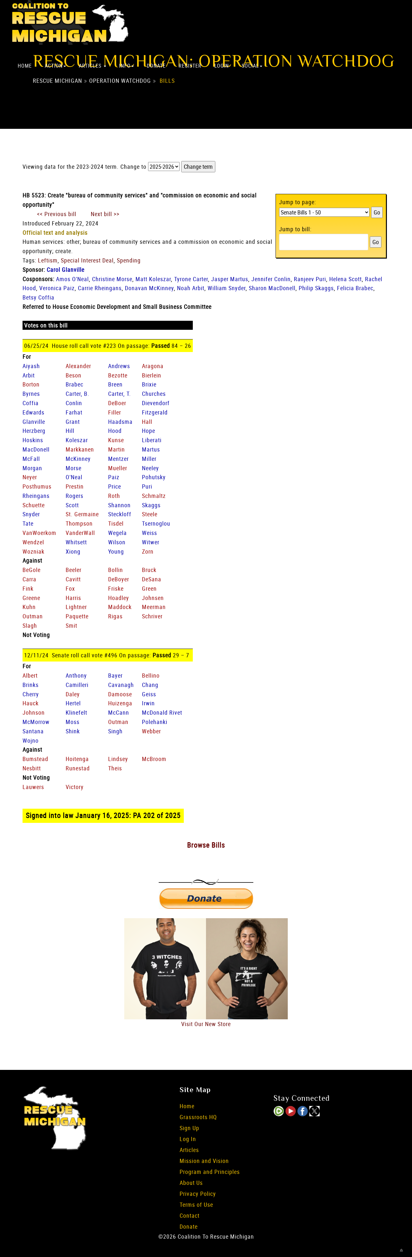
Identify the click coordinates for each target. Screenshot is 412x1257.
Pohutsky (154, 477)
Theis (115, 768)
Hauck (31, 703)
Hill (70, 430)
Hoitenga (77, 759)
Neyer (30, 477)
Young (116, 551)
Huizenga (120, 703)
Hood (115, 430)
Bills (167, 81)
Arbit (29, 375)
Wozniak (33, 551)
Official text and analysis (55, 232)
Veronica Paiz (57, 288)
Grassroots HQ (198, 1117)
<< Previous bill (56, 214)
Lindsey (118, 759)
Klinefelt (76, 712)
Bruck (149, 570)
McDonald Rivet (162, 712)
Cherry (31, 694)
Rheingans (36, 496)
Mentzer (118, 458)
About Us (191, 1182)
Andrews (119, 366)
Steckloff (119, 514)
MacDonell (36, 449)
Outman (33, 616)
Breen (115, 384)
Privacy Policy (198, 1193)
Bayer (115, 675)
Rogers (74, 496)
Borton (31, 384)
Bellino (151, 675)
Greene (31, 598)
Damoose (120, 694)
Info (126, 65)
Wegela (117, 533)
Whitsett (76, 542)
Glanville (34, 421)
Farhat (74, 412)
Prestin (75, 486)
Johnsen (153, 598)
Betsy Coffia (38, 297)
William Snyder (227, 288)
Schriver (152, 616)
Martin (116, 449)
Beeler (73, 570)
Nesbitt (32, 768)
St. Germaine (82, 514)
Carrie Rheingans (100, 288)
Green (149, 588)
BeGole (32, 570)
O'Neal (74, 477)
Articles (92, 65)
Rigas (115, 616)
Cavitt (73, 579)
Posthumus (37, 486)
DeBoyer (118, 579)
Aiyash (31, 366)
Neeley (150, 468)
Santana (33, 731)
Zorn (148, 551)
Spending (129, 260)
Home (25, 65)
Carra (29, 579)
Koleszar (77, 440)
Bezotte (117, 375)
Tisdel (116, 523)
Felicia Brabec (355, 288)
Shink (73, 731)
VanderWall (80, 533)
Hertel (73, 703)
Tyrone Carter (191, 279)
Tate (28, 523)
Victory (75, 787)
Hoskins (33, 440)
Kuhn (29, 607)
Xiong (73, 551)
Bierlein (151, 375)
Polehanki (154, 722)
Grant (73, 421)
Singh (115, 731)
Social (252, 65)
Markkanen (80, 449)
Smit (71, 625)
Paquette (77, 616)
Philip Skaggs (316, 288)
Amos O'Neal (72, 279)
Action (55, 65)
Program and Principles (210, 1172)
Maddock (120, 607)
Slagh (30, 625)
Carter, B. (77, 393)
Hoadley (118, 598)
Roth (114, 496)
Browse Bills (206, 845)
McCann (118, 712)
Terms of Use (196, 1204)
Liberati (152, 440)
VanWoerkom (39, 533)
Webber (151, 731)
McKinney (78, 458)
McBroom (154, 759)
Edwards (33, 412)
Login (221, 65)
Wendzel (33, 542)
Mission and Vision (204, 1161)
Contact (190, 1215)
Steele (149, 514)
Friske (116, 588)
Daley (73, 694)
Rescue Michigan (57, 81)
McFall (31, 458)
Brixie (149, 384)
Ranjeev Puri (310, 279)
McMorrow (36, 722)
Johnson (34, 712)
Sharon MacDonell (272, 288)
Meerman (154, 607)
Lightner (76, 607)
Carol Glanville (65, 269)
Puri (147, 486)
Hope (148, 430)
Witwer (150, 542)
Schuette (34, 505)
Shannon (119, 505)
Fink (28, 588)
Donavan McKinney (149, 288)
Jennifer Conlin (271, 279)
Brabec (74, 384)
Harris (73, 598)
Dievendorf (156, 403)
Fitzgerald (155, 412)
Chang (150, 685)
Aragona (153, 366)
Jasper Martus (229, 279)
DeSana (151, 579)
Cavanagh (121, 685)
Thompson (79, 523)
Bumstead (35, 759)
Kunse (116, 440)
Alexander (78, 366)
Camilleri (77, 685)
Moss (73, 722)
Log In (188, 1139)
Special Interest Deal (87, 260)
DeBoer (117, 403)
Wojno (31, 740)
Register (190, 65)
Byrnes (31, 393)
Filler (114, 412)
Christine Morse (112, 279)
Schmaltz (154, 496)
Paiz (113, 477)
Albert (30, 675)
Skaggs (151, 505)
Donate (156, 65)
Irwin (148, 703)
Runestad (78, 768)
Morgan (32, 468)
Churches (154, 393)
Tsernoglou (156, 523)
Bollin (115, 570)
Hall (147, 421)
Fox (70, 588)
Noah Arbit (190, 288)
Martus (151, 449)
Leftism (48, 260)
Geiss (149, 694)
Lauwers (33, 787)
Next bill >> (105, 214)
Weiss (149, 533)
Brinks (31, 685)
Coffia (31, 403)
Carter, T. (119, 393)
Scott (72, 505)
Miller (149, 458)
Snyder (31, 514)
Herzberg (34, 430)
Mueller (117, 468)
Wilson (117, 542)
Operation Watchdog (120, 81)
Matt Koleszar (153, 279)
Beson (73, 375)
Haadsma (120, 421)
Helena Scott (345, 279)
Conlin (74, 403)
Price (114, 486)
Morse (73, 468)
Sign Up (189, 1128)
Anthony (76, 675)
